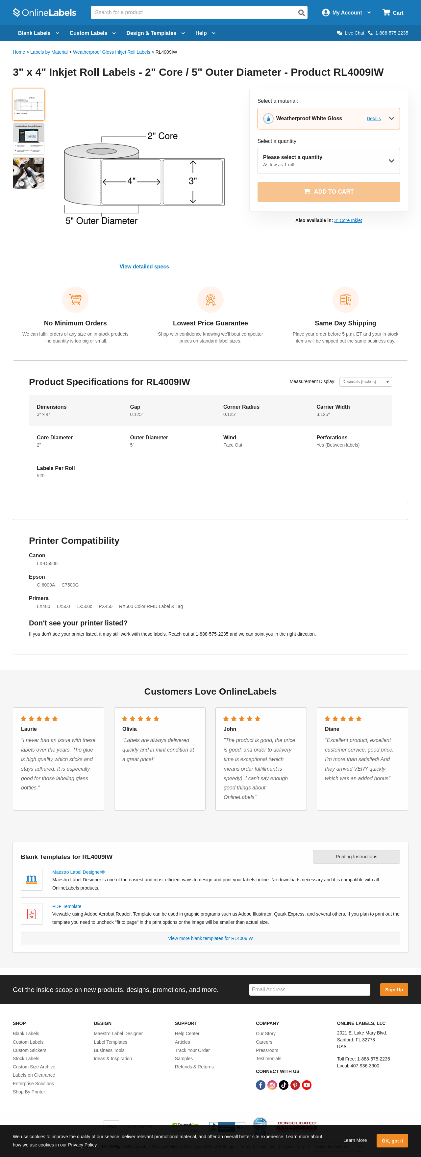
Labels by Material (49, 52)
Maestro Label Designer (118, 1033)
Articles (182, 1042)
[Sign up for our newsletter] (309, 990)
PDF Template (66, 906)
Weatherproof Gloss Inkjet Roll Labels (111, 52)
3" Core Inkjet (348, 220)
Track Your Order (192, 1050)
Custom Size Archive (34, 1066)
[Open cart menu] (393, 12)
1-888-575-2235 (388, 33)
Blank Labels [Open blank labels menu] (38, 33)
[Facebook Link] (261, 1084)
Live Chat (350, 33)
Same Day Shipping (345, 323)
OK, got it (392, 1140)
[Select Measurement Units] (365, 382)
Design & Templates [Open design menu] (155, 33)
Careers (264, 1042)
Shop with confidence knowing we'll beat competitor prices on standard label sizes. (210, 337)
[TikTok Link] (284, 1084)
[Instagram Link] (272, 1084)
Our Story (266, 1033)
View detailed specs (144, 266)
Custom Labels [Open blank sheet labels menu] (93, 33)
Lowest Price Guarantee (210, 323)
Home (19, 52)
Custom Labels (28, 1042)
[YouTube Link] (306, 1084)
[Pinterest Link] (295, 1084)
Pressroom (267, 1050)
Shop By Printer (29, 1091)
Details (374, 118)
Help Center (187, 1033)
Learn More (355, 1140)
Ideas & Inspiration (113, 1058)
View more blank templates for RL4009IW (210, 938)
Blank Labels (26, 1033)
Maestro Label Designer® (78, 872)
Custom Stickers (29, 1050)
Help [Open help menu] (205, 33)
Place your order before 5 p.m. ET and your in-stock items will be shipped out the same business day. (345, 337)
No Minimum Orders (75, 323)
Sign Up (394, 989)
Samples (184, 1058)
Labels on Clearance (34, 1075)
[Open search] (302, 13)
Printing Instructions (356, 856)
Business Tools (109, 1050)
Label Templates (110, 1042)
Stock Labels (26, 1058)
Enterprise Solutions (33, 1083)
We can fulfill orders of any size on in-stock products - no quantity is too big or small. (75, 337)
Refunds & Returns (194, 1066)
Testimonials (268, 1058)
